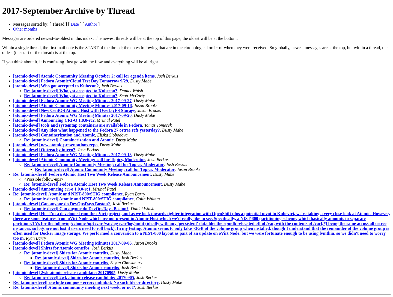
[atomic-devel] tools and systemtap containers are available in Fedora (77, 125)
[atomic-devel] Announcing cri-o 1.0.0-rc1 (52, 189)
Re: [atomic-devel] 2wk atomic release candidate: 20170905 (79, 277)
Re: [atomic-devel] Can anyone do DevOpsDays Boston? (76, 208)
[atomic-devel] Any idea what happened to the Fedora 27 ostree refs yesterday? (86, 130)
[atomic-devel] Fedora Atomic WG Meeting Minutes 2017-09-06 (72, 243)
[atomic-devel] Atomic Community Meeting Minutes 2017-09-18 (72, 105)
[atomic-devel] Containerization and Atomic (54, 135)
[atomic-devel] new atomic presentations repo (55, 144)
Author (91, 24)
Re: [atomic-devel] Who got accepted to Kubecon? (70, 90)
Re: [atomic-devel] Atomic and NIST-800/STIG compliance (68, 194)
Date (75, 24)
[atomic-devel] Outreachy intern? (44, 149)
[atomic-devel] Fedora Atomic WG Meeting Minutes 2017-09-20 (72, 115)
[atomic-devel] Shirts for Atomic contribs (51, 248)
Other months (25, 29)
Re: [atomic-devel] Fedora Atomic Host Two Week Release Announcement (82, 174)
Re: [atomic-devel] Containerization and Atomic (69, 140)
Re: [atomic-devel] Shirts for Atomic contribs (66, 253)
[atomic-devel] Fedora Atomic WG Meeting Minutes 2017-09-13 (72, 154)
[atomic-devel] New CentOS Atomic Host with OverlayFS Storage (74, 110)
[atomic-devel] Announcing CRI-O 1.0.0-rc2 (54, 120)
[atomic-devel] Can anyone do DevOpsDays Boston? (61, 203)
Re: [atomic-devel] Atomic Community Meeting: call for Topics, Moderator (94, 164)
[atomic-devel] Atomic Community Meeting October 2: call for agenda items (84, 76)
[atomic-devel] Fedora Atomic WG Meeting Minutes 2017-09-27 (72, 100)
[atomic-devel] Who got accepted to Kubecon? (56, 86)
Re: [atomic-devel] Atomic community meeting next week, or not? (74, 287)
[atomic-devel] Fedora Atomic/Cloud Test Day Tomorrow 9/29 (70, 81)
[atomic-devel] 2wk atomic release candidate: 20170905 (64, 272)
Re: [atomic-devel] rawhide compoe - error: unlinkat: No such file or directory (86, 282)
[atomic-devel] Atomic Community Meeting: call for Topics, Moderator (79, 159)
